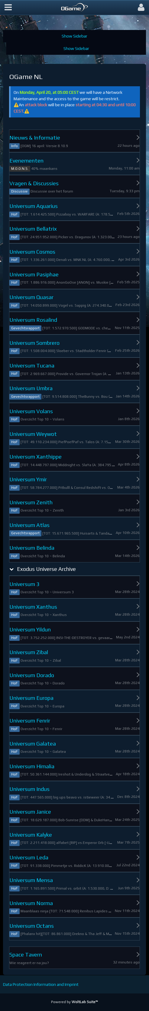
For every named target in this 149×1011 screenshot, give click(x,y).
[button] (8, 7)
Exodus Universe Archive (46, 569)
